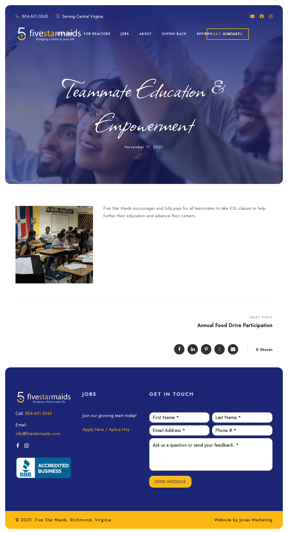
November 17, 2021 (144, 147)
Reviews (204, 34)
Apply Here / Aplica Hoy (105, 429)
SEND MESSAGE (170, 482)
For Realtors (97, 34)
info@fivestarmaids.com (37, 433)
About (145, 34)
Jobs (125, 34)
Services (65, 34)
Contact (231, 34)
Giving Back (174, 34)
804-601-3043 (38, 413)
